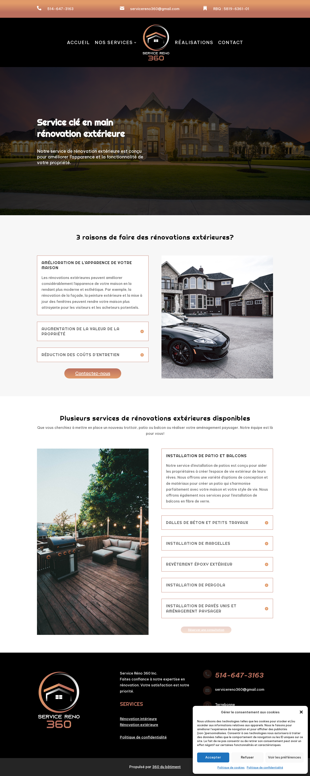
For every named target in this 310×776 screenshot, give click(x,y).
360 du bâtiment (166, 767)
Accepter (213, 757)
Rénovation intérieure (138, 719)
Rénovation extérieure (139, 725)
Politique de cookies (231, 767)
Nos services (114, 42)
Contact (230, 42)
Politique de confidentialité (265, 767)
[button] (301, 712)
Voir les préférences (284, 757)
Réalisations (194, 42)
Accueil (78, 42)
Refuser (247, 757)
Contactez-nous (92, 373)
